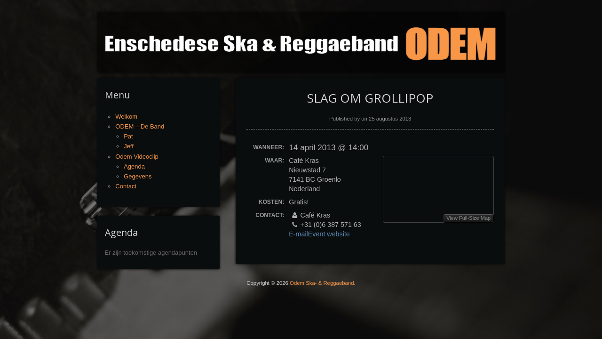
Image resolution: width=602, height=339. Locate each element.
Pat (128, 136)
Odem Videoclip (136, 156)
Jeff (129, 146)
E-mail (298, 234)
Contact (125, 186)
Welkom (126, 116)
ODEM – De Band (139, 126)
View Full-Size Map (468, 218)
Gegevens (137, 176)
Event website (330, 234)
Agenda (134, 166)
